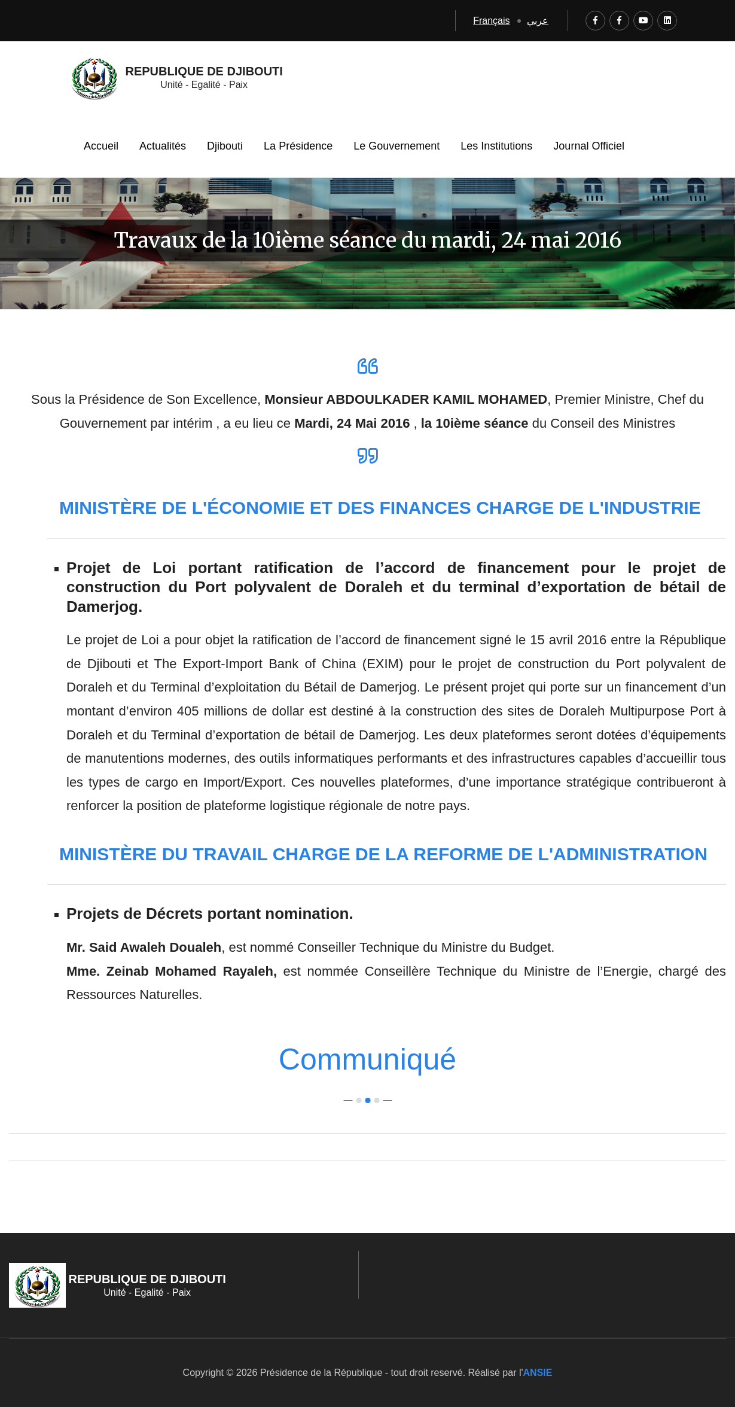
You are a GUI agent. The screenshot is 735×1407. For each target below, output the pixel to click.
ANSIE (538, 1373)
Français (491, 21)
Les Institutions (496, 146)
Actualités (162, 146)
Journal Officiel (588, 146)
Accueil (101, 146)
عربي (537, 21)
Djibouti (225, 146)
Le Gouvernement (396, 146)
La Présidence (298, 146)
